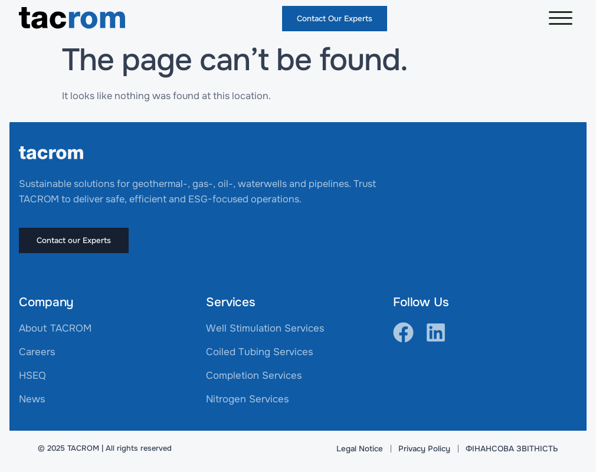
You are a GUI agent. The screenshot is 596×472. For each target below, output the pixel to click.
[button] (560, 18)
